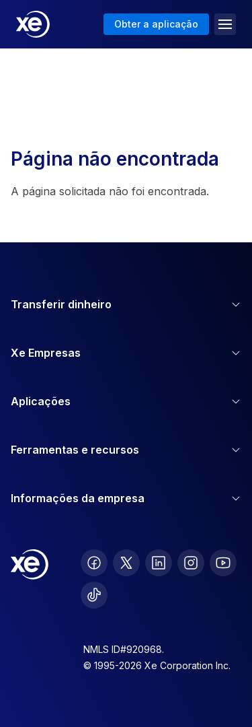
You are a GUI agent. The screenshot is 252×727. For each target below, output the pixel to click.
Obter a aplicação (156, 24)
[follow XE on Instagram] (190, 562)
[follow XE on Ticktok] (94, 595)
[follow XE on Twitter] (126, 562)
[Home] (33, 24)
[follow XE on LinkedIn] (158, 562)
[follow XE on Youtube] (223, 562)
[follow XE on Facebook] (94, 562)
